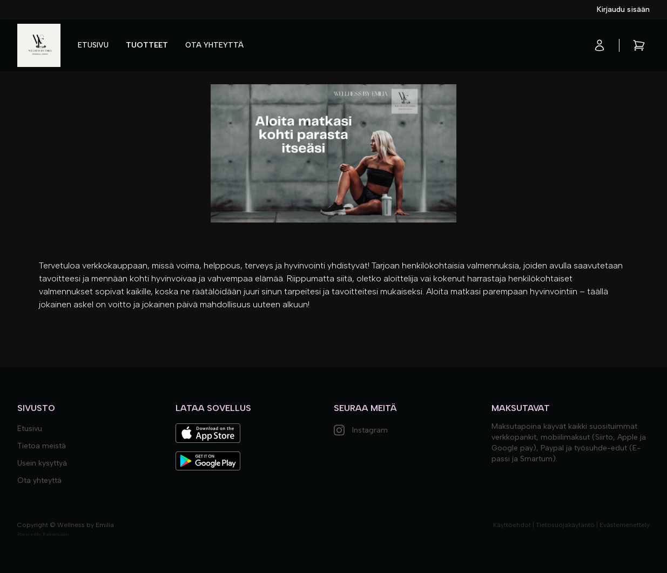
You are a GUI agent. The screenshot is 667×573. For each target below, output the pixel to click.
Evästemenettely (624, 525)
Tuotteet (147, 45)
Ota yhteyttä (214, 45)
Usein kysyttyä (42, 463)
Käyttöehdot (512, 525)
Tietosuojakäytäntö (565, 525)
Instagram (361, 430)
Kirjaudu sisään (623, 9)
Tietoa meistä (41, 445)
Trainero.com (55, 534)
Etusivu (93, 45)
